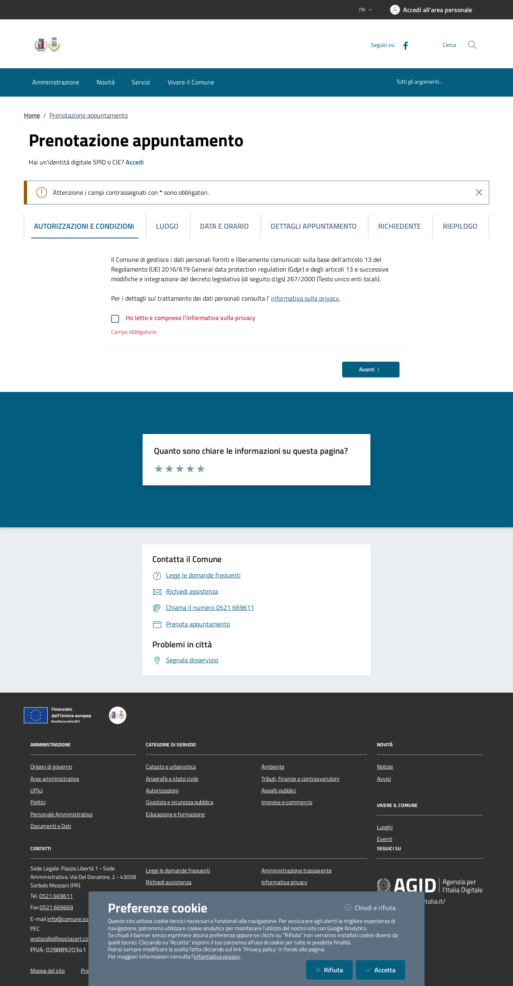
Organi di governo (51, 766)
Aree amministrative (54, 778)
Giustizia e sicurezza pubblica (179, 802)
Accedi (135, 162)
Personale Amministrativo (61, 814)
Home (32, 115)
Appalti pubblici (278, 790)
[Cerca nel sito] (472, 45)
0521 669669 (56, 907)
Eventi (384, 838)
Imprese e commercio (286, 802)
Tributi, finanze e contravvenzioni (300, 778)
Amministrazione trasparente (296, 870)
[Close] (479, 192)
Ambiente (272, 766)
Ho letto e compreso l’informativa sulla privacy (190, 317)
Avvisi (384, 778)
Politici (38, 802)
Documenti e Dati (50, 826)
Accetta (385, 970)
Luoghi (385, 827)
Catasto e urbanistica (171, 766)
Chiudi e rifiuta (375, 907)
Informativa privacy (284, 882)
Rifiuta (334, 970)
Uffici (36, 790)
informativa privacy (217, 956)
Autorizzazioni (162, 790)
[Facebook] (402, 44)
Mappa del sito (47, 970)
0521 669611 (56, 895)
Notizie (385, 766)
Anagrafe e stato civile (172, 778)
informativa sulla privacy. (305, 298)
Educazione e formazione (175, 814)
